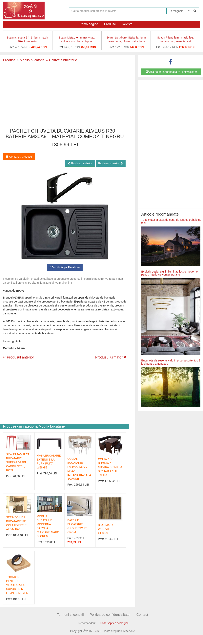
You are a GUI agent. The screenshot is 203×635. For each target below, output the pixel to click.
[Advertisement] (64, 95)
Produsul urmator (110, 163)
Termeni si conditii (70, 615)
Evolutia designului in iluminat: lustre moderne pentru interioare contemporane (169, 273)
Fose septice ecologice (114, 623)
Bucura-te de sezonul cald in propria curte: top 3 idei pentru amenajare (170, 362)
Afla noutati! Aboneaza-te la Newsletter (171, 71)
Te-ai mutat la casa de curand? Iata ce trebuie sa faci (171, 221)
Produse (110, 24)
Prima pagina (88, 24)
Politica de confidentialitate (110, 615)
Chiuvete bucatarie (61, 60)
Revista (127, 24)
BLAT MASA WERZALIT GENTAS (105, 529)
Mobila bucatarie (30, 60)
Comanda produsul (19, 156)
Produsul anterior (80, 163)
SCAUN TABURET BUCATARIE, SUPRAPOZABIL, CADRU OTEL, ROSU (17, 462)
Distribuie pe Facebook (64, 267)
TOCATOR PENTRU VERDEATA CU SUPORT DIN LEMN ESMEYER (17, 585)
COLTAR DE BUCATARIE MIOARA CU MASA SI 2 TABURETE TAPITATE (110, 467)
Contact (142, 615)
